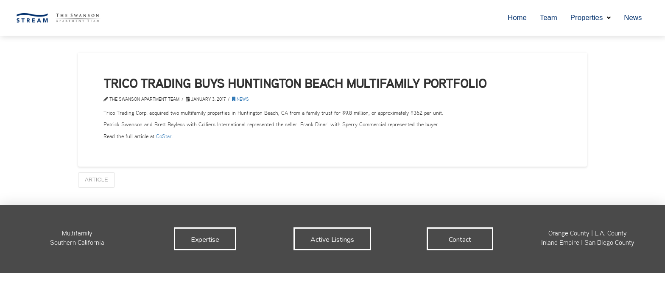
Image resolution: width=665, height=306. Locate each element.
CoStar (164, 136)
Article (96, 179)
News (240, 100)
